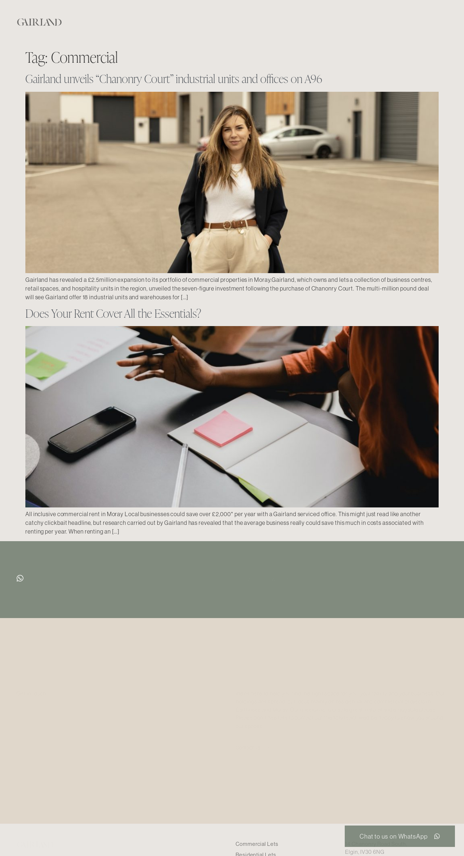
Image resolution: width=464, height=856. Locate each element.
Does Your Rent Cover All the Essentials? (113, 313)
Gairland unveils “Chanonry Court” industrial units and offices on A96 (173, 78)
